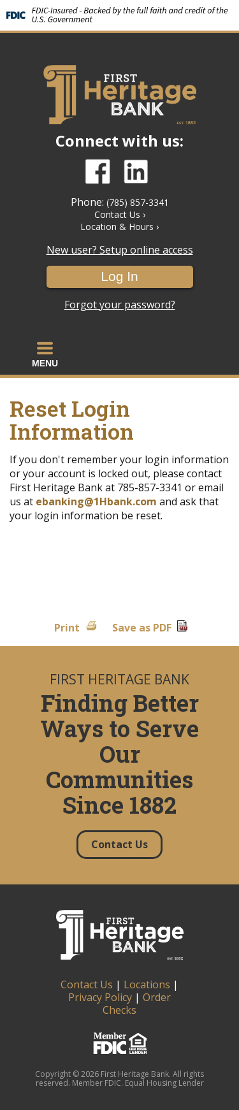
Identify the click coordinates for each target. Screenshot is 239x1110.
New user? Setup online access (120, 250)
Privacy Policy (100, 997)
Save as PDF (141, 628)
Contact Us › (119, 214)
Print (67, 628)
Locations (147, 984)
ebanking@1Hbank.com (96, 501)
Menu (45, 354)
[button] (45, 354)
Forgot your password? (119, 305)
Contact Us (87, 984)
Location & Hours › (119, 226)
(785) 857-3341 (137, 202)
